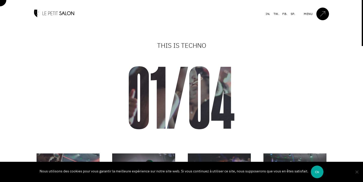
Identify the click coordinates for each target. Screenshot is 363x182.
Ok (317, 172)
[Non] (356, 171)
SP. (293, 14)
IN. (268, 14)
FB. (284, 14)
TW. (276, 14)
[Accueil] (54, 16)
